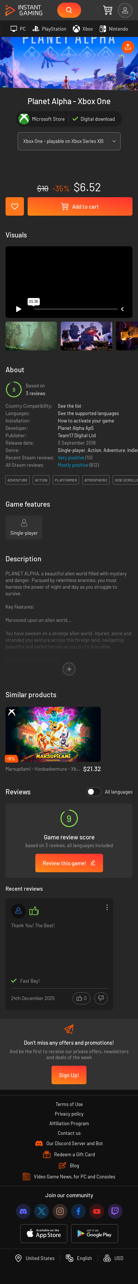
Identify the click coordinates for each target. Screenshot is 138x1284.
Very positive (71, 457)
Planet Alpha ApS (76, 428)
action (41, 480)
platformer (66, 480)
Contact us (69, 1133)
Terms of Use (69, 1104)
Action (94, 450)
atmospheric (95, 480)
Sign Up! (69, 1075)
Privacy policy (69, 1114)
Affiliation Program (69, 1123)
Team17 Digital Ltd (77, 435)
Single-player (71, 450)
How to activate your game (86, 421)
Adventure (114, 450)
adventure (17, 480)
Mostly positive (73, 465)
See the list (69, 406)
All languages (109, 791)
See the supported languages (88, 413)
